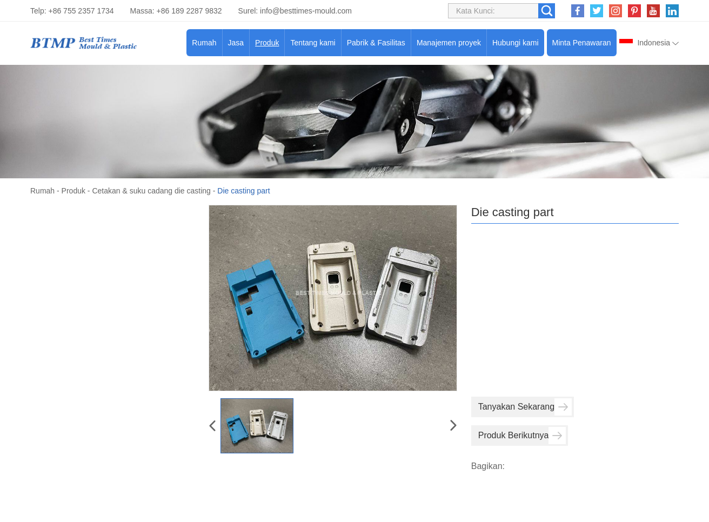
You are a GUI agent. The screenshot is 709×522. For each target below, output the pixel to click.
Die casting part (243, 190)
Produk (267, 42)
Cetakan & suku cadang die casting (151, 190)
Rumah (204, 42)
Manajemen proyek (449, 42)
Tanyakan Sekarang (525, 407)
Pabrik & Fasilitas (376, 42)
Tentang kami (312, 42)
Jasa (236, 42)
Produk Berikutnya (522, 435)
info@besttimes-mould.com (306, 10)
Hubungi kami (515, 42)
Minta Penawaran (581, 42)
